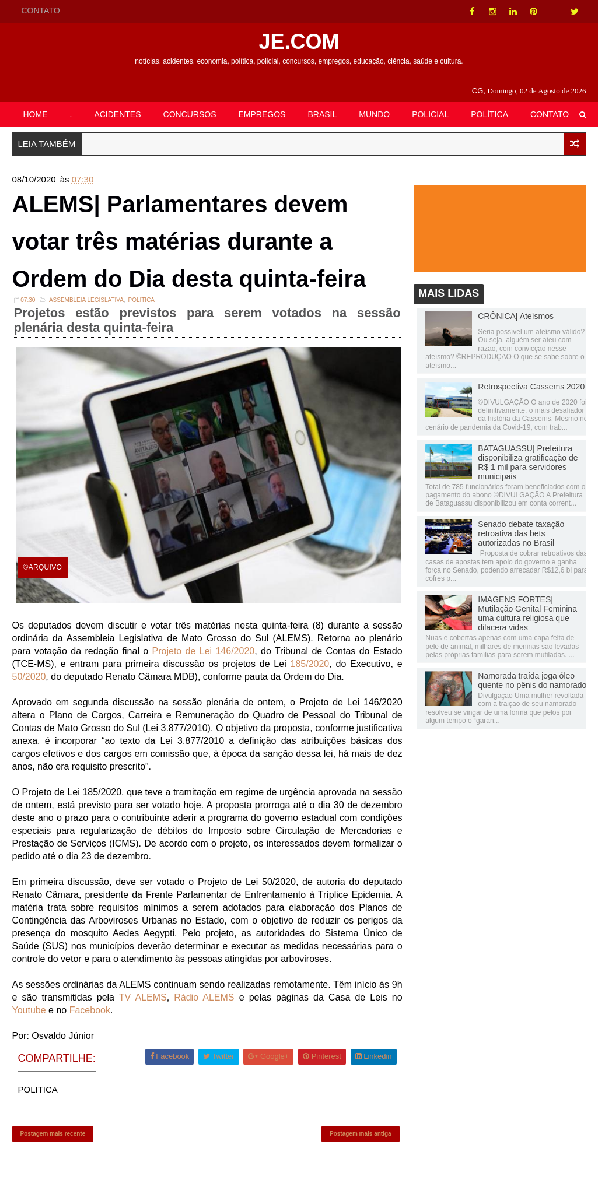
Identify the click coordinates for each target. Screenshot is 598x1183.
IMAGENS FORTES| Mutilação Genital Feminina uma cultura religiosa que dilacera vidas (527, 613)
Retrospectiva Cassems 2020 (531, 386)
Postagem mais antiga (360, 1134)
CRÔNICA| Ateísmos (516, 316)
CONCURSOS (189, 114)
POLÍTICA (489, 114)
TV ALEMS (143, 997)
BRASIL (322, 114)
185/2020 (310, 664)
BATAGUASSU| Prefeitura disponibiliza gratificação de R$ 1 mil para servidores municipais (528, 462)
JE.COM (298, 42)
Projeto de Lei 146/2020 (203, 651)
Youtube (29, 1010)
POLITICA (141, 300)
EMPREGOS (262, 114)
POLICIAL (430, 114)
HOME (35, 114)
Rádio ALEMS (204, 997)
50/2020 (29, 677)
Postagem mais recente (53, 1134)
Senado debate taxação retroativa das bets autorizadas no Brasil (521, 533)
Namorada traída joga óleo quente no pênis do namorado (532, 680)
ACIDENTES (117, 114)
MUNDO (374, 114)
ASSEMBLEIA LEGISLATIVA (86, 300)
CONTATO (41, 10)
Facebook (89, 1010)
